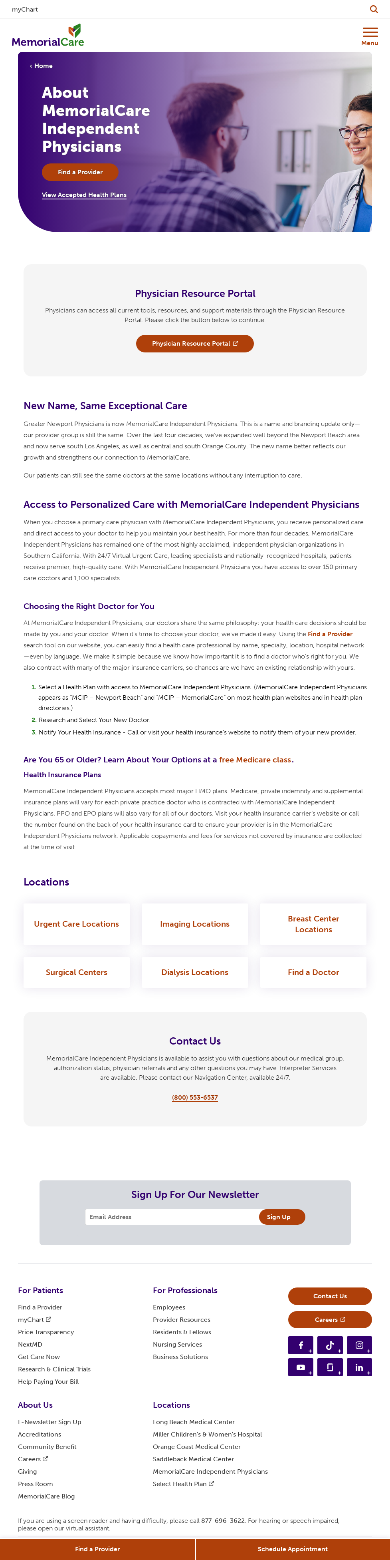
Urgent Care (76, 924)
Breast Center (313, 924)
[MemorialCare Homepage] (48, 35)
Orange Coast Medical (197, 1447)
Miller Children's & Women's (207, 1434)
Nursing (177, 1344)
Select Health (183, 1484)
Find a (330, 634)
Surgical (76, 972)
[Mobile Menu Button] (369, 32)
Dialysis (194, 972)
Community (47, 1447)
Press (35, 1484)
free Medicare (255, 759)
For (40, 1290)
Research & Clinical (54, 1369)
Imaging (195, 924)
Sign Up (279, 1217)
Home (43, 66)
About (35, 1405)
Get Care (39, 1357)
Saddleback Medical (193, 1459)
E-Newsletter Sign (49, 1422)
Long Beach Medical (194, 1422)
